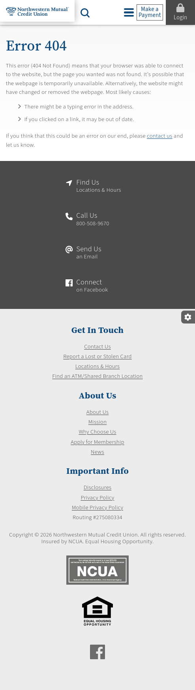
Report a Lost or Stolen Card (97, 356)
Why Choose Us (97, 432)
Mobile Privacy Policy (97, 507)
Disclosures (97, 488)
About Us (97, 412)
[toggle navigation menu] (128, 12)
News (97, 452)
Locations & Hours (97, 366)
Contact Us (97, 346)
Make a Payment (150, 12)
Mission (97, 422)
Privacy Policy (97, 497)
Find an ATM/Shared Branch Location (97, 376)
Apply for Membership (98, 442)
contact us (159, 136)
